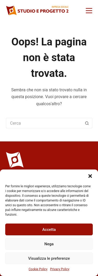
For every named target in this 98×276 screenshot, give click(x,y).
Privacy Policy (60, 269)
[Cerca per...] (44, 123)
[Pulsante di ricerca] (87, 123)
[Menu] (89, 10)
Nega (49, 244)
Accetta (49, 229)
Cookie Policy (38, 269)
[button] (90, 176)
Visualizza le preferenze (49, 258)
